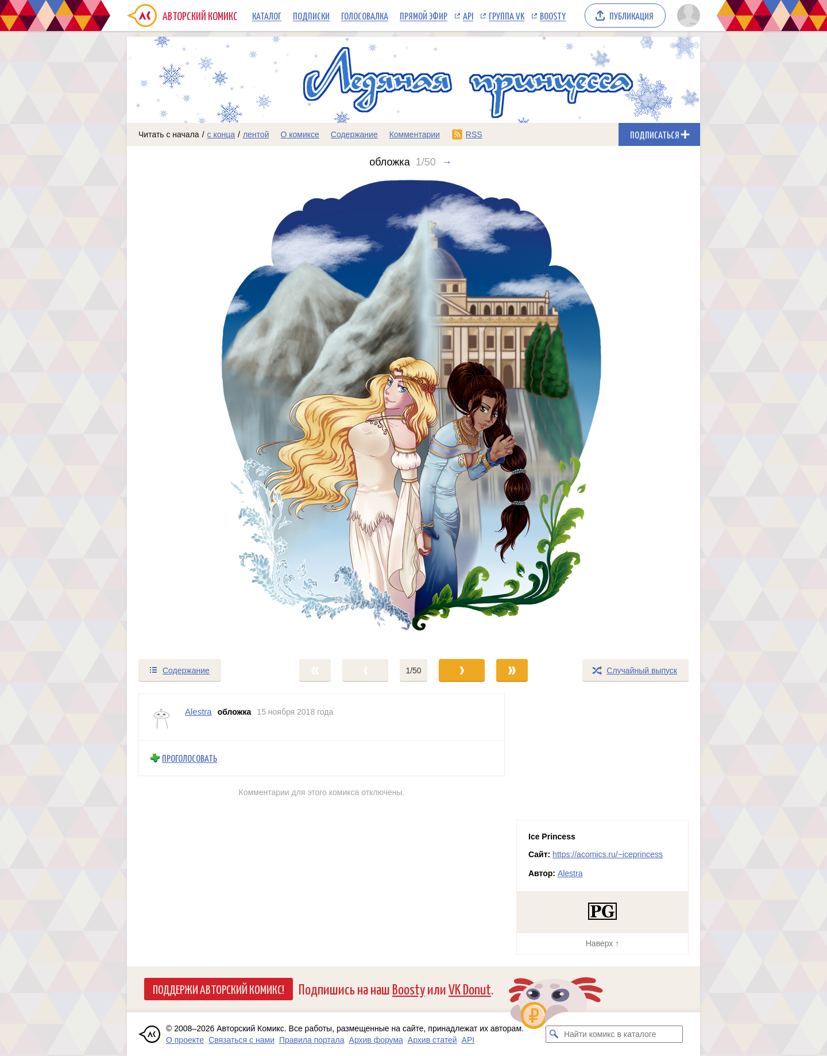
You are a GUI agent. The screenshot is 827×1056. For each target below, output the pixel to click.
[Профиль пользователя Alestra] (161, 717)
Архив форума (376, 1040)
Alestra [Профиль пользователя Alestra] (198, 711)
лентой (256, 134)
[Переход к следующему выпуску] (413, 413)
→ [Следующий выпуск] (447, 162)
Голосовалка (364, 15)
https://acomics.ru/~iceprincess (607, 854)
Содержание (354, 134)
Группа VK (506, 15)
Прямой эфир (423, 15)
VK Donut (470, 988)
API (468, 15)
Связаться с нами (241, 1040)
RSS (474, 134)
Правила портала (312, 1040)
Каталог (266, 15)
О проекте (185, 1040)
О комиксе (299, 134)
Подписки (311, 15)
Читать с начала (168, 134)
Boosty (553, 15)
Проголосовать (189, 758)
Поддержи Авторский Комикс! (218, 988)
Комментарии (414, 134)
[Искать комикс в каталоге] (554, 1034)
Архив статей (432, 1040)
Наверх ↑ (602, 943)
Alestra (570, 873)
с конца (221, 134)
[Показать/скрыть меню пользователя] (686, 15)
